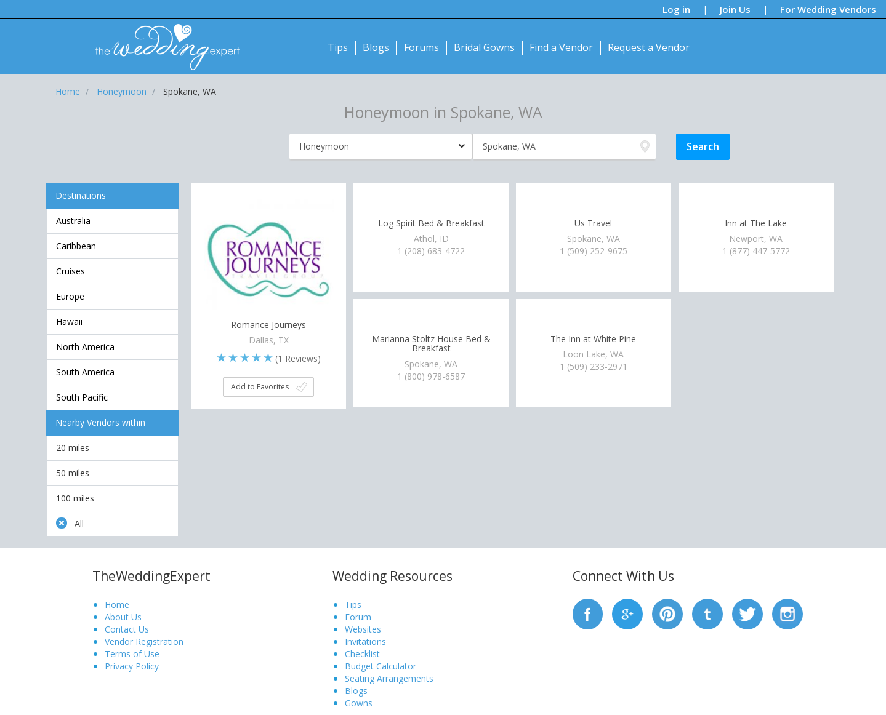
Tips (338, 47)
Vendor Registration (144, 641)
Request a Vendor (649, 47)
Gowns (359, 703)
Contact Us (127, 629)
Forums (421, 47)
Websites (363, 629)
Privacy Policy (132, 666)
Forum (358, 617)
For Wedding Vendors (828, 9)
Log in (676, 9)
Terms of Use (132, 654)
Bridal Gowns (484, 47)
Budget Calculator (380, 666)
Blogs (376, 47)
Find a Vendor (561, 47)
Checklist (362, 654)
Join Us (735, 9)
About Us (123, 617)
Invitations (365, 641)
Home (117, 604)
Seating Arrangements (389, 678)
